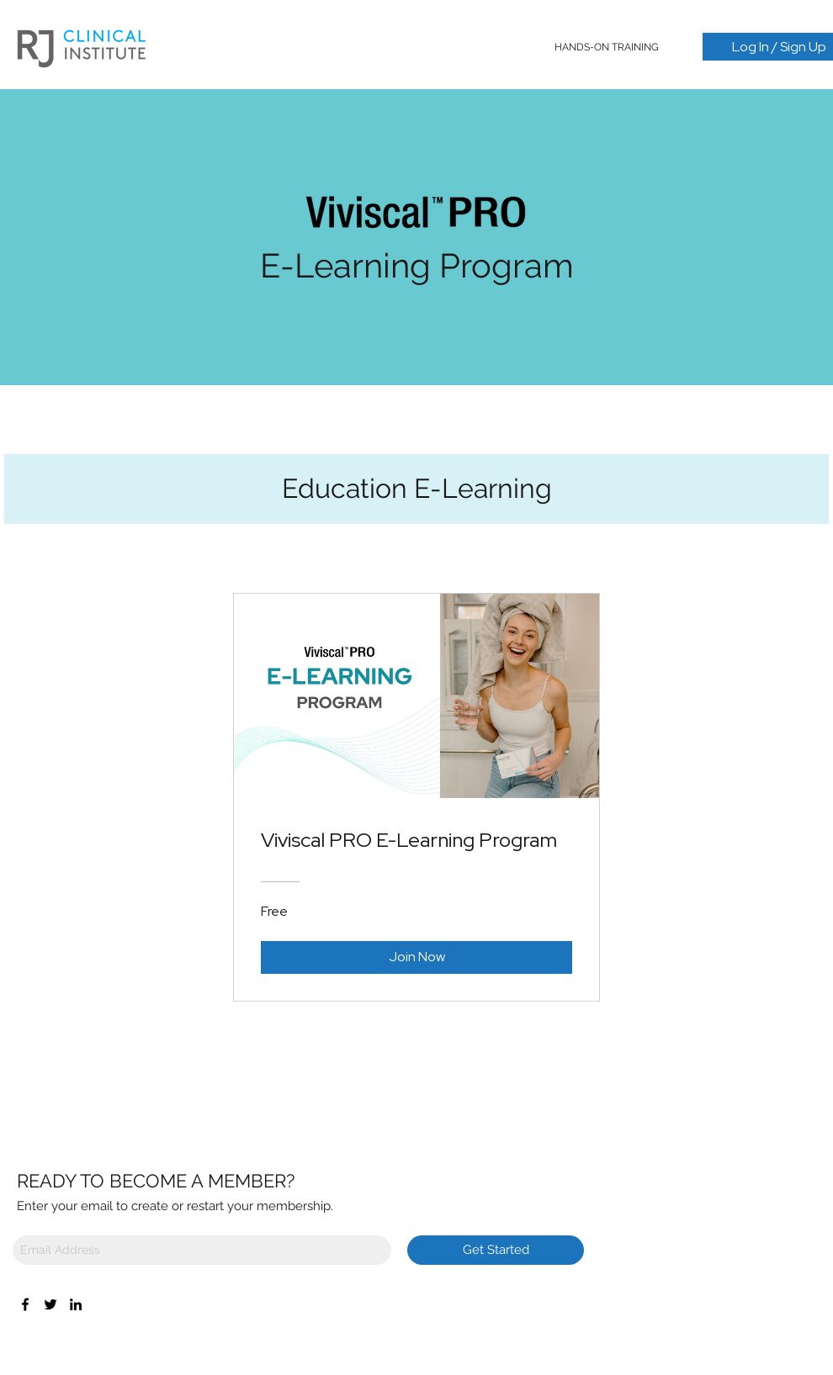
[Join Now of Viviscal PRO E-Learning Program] (416, 957)
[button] (607, 47)
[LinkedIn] (75, 1304)
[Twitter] (50, 1304)
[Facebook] (25, 1304)
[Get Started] (495, 1250)
